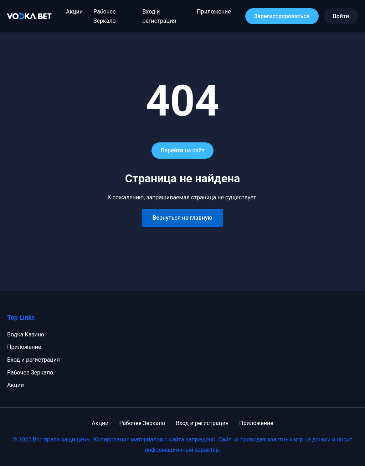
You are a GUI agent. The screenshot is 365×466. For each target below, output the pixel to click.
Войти (341, 16)
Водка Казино (25, 334)
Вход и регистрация (33, 359)
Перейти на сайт (182, 150)
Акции (74, 11)
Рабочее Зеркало (30, 372)
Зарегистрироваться (282, 16)
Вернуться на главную (182, 217)
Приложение (214, 11)
